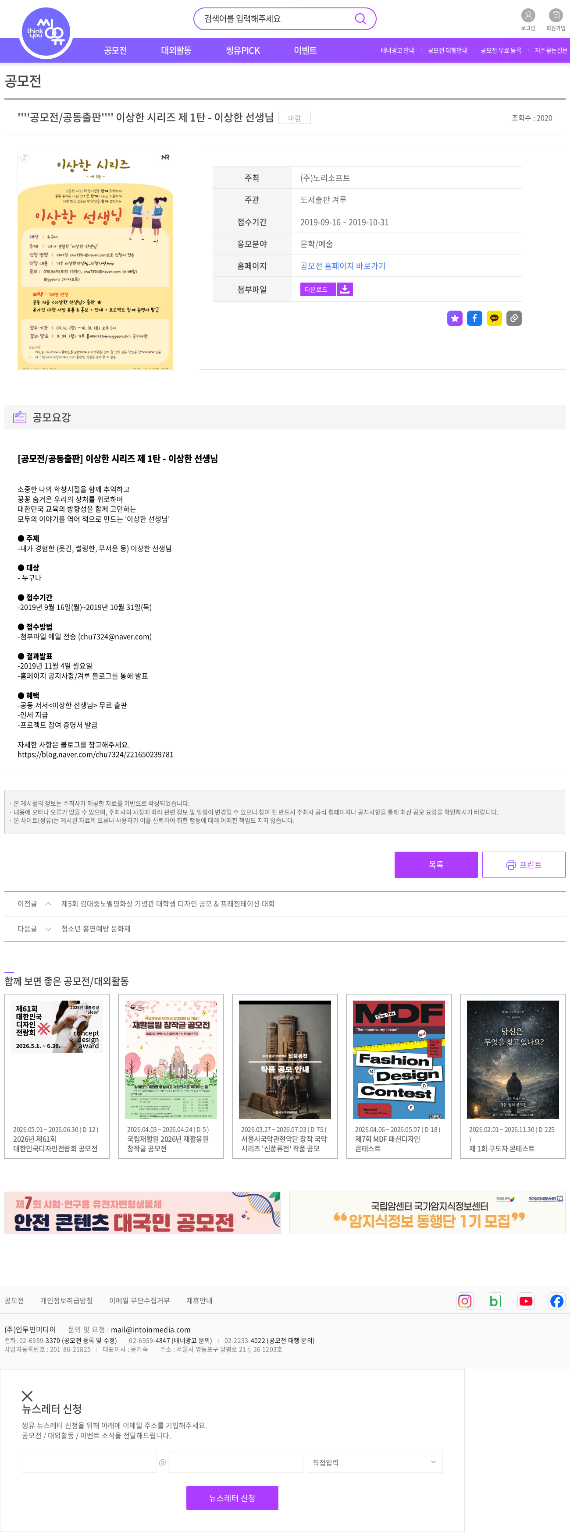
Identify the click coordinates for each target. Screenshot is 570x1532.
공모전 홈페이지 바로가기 (343, 266)
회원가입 (556, 19)
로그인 (528, 19)
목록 (436, 864)
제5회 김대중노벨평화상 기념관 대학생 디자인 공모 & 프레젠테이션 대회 (168, 904)
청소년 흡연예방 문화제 (96, 929)
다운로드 (316, 289)
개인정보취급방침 (66, 1300)
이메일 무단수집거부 (139, 1300)
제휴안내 (199, 1300)
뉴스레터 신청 (232, 1498)
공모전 (14, 1300)
